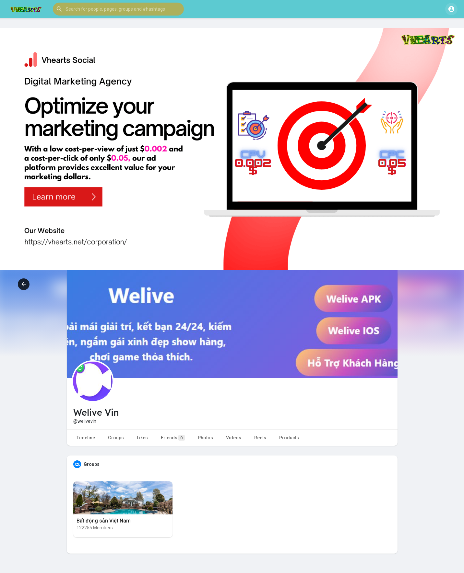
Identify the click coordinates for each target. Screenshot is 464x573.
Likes (142, 437)
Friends (173, 438)
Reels (260, 437)
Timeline (86, 437)
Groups (116, 437)
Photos (205, 437)
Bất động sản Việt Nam (104, 521)
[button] (118, 9)
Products (289, 437)
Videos (233, 437)
